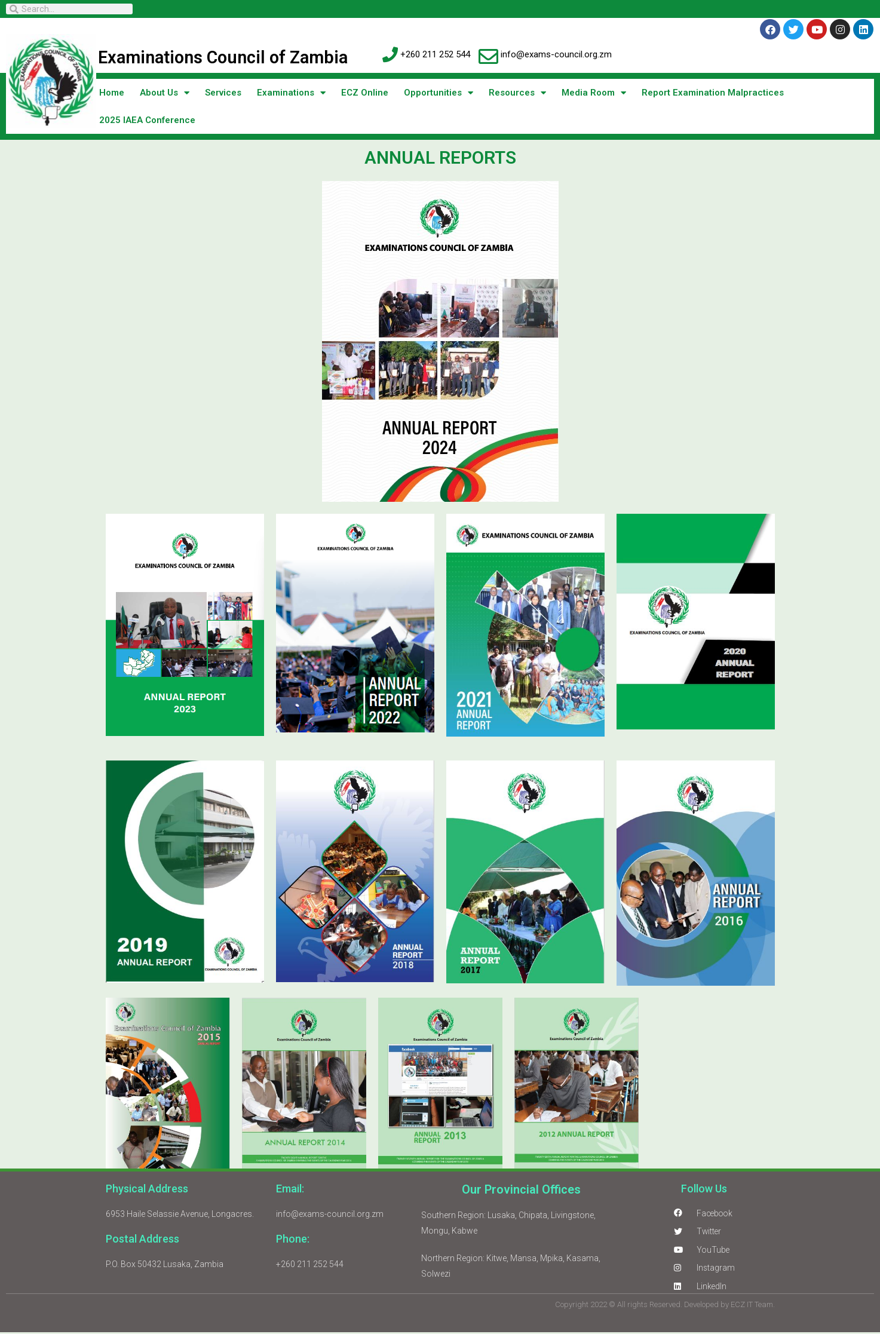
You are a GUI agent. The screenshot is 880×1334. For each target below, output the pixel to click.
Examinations (291, 92)
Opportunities (438, 92)
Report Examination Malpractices (713, 92)
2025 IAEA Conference (147, 120)
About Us (164, 92)
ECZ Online (364, 92)
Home (111, 92)
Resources (517, 92)
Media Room (594, 92)
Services (223, 92)
